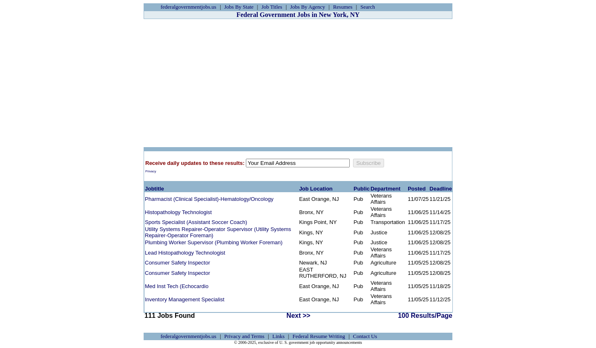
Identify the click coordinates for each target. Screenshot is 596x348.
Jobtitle (154, 189)
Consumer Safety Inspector (177, 263)
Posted (416, 189)
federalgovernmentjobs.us (188, 7)
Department (385, 189)
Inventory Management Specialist (184, 299)
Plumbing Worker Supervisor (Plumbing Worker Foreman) (214, 242)
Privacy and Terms (244, 336)
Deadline (441, 189)
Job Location (316, 189)
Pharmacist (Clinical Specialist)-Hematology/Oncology (209, 199)
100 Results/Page (425, 315)
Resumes (343, 7)
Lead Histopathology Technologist (185, 253)
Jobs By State (239, 7)
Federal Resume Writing (319, 336)
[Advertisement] (298, 83)
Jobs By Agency (307, 7)
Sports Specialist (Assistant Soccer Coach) (196, 222)
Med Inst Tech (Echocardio (177, 286)
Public (361, 189)
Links (278, 336)
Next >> (298, 315)
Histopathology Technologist (178, 212)
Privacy (150, 171)
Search (367, 7)
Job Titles (272, 7)
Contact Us (365, 336)
